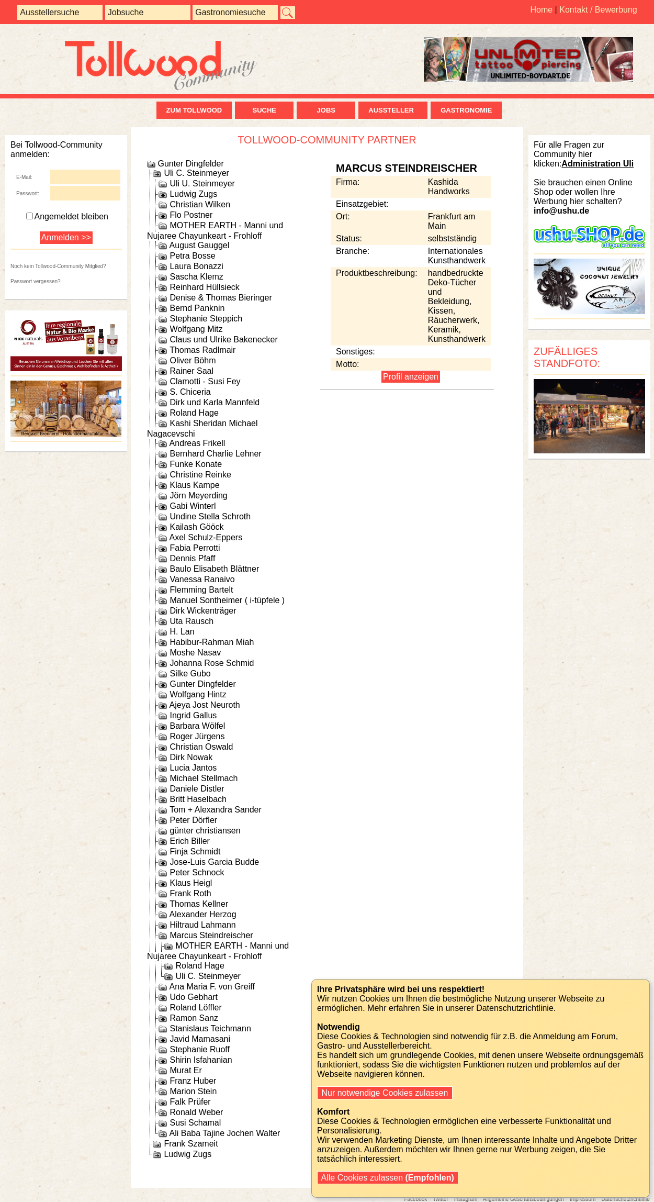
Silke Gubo (190, 673)
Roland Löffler (195, 1007)
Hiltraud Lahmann (202, 924)
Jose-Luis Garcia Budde (214, 862)
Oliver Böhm (193, 360)
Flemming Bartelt (201, 589)
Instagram (465, 1199)
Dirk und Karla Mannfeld (215, 402)
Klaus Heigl (191, 882)
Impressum (582, 1199)
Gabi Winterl (193, 506)
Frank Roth (190, 893)
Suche (264, 110)
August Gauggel (200, 245)
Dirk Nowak (191, 757)
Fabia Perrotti (195, 547)
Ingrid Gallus (193, 715)
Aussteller (393, 110)
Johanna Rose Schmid (212, 663)
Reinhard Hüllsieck (204, 287)
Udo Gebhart (194, 997)
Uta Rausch (191, 621)
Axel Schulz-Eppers (206, 537)
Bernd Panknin (197, 308)
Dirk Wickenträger (203, 610)
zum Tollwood (194, 110)
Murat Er (185, 1070)
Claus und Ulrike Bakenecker (223, 339)
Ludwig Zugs (193, 194)
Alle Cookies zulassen (387, 1177)
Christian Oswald (201, 746)
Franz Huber (193, 1080)
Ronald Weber (196, 1112)
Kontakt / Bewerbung (598, 9)
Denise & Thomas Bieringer (221, 297)
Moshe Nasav (195, 652)
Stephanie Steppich (206, 318)
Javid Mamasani (200, 1038)
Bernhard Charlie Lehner (215, 453)
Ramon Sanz (194, 1018)
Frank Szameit (191, 1143)
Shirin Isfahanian (201, 1059)
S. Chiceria (190, 391)
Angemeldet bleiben (67, 216)
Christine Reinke (200, 474)
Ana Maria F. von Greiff (212, 986)
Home (541, 9)
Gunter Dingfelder (190, 163)
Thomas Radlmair (202, 350)
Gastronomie (466, 110)
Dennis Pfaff (192, 558)
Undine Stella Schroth (210, 516)
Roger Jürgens (197, 736)
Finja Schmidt (195, 851)
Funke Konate (196, 464)
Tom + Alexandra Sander (216, 809)
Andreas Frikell (197, 443)
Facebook (415, 1199)
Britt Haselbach (198, 799)
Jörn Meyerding (198, 495)
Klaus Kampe (194, 485)
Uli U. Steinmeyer (202, 183)
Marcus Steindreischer (211, 935)
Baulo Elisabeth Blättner (214, 568)
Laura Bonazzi (196, 266)
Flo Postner (191, 214)
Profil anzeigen (410, 376)
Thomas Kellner (199, 903)
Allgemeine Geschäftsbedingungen (523, 1199)
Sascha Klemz (196, 276)
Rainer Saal (191, 370)
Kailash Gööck (196, 526)
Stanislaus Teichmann (210, 1028)
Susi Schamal (195, 1122)
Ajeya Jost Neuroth (205, 704)
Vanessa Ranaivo (202, 579)
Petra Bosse (192, 255)
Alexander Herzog (203, 914)
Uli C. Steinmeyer (196, 173)
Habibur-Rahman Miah (212, 642)
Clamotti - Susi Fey (205, 381)
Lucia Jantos (193, 767)
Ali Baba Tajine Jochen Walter (225, 1133)
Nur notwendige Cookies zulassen (384, 1092)
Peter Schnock (197, 872)
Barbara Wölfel (197, 725)
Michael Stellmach (204, 778)
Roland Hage (194, 412)
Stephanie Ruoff (199, 1049)
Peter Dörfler (193, 820)
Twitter (440, 1199)
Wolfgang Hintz (198, 694)
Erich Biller (189, 841)
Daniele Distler (197, 788)
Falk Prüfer (190, 1101)
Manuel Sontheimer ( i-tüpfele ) (227, 600)
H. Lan (182, 631)
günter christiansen (205, 830)
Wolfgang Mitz (196, 329)
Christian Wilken (200, 204)
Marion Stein (193, 1091)
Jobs (326, 110)
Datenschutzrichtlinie (625, 1199)
